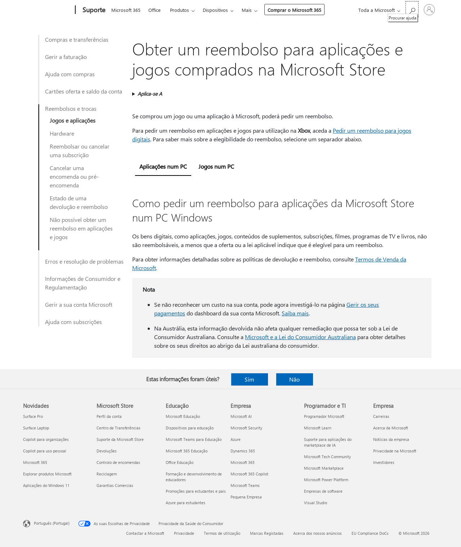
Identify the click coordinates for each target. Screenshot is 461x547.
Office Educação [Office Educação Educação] (179, 462)
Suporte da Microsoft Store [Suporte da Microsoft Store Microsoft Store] (120, 439)
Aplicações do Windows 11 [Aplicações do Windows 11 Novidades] (46, 485)
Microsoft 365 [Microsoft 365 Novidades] (35, 462)
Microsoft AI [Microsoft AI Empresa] (241, 416)
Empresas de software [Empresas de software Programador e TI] (323, 491)
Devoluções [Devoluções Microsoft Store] (107, 450)
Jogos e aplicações (72, 120)
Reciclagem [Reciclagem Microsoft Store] (107, 474)
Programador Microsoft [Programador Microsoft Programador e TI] (324, 416)
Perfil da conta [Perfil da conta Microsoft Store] (109, 416)
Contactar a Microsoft (145, 533)
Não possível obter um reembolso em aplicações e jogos (81, 228)
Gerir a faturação (66, 56)
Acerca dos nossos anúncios (317, 533)
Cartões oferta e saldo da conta (83, 91)
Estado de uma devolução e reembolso (79, 202)
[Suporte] (93, 10)
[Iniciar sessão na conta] (429, 9)
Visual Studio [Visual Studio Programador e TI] (315, 502)
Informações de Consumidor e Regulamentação (82, 283)
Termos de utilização (222, 533)
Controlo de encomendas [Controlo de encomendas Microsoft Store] (118, 462)
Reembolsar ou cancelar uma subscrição (79, 150)
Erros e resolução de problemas (84, 261)
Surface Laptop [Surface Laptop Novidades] (36, 427)
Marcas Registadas (266, 533)
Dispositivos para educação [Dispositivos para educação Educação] (190, 427)
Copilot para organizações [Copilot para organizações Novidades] (46, 439)
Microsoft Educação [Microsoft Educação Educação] (183, 416)
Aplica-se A (150, 93)
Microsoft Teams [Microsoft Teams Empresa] (245, 485)
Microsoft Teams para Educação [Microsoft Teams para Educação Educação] (193, 439)
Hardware (62, 133)
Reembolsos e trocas (71, 108)
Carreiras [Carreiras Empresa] (381, 416)
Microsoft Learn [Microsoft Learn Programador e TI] (317, 427)
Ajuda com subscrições (73, 321)
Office (154, 10)
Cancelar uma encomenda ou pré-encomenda (74, 176)
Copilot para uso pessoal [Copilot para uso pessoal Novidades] (44, 450)
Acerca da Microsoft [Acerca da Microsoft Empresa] (390, 427)
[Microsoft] (47, 10)
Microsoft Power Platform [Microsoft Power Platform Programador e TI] (326, 479)
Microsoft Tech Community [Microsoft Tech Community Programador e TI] (327, 456)
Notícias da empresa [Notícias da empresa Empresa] (391, 439)
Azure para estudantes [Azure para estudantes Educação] (185, 502)
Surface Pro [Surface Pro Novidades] (33, 416)
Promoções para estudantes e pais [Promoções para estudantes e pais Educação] (196, 491)
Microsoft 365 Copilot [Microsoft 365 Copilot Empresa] (249, 474)
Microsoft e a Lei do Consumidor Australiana (300, 337)
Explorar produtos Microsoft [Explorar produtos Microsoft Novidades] (47, 474)
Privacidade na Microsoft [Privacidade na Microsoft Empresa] (394, 450)
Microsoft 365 (125, 10)
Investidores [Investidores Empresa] (383, 462)
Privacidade (184, 533)
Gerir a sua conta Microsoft (78, 304)
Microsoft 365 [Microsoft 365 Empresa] (242, 462)
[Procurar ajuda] (412, 9)
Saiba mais (295, 313)
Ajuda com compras (70, 74)
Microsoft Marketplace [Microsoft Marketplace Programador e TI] (324, 468)
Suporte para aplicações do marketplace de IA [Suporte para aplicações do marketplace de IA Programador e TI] (328, 442)
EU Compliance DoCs (370, 533)
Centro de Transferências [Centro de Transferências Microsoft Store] (118, 427)
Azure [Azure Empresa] (235, 439)
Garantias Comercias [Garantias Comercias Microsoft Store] (115, 485)
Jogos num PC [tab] (216, 166)
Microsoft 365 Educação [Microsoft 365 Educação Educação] (186, 450)
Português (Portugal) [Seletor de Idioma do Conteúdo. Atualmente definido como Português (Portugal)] (52, 523)
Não (294, 379)
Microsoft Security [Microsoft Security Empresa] (246, 427)
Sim (249, 379)
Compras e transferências (76, 39)
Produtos (179, 10)
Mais (247, 10)
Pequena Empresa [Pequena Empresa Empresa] (246, 497)
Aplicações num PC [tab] (163, 166)
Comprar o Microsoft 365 (294, 10)
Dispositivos (215, 10)
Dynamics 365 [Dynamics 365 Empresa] (242, 450)
